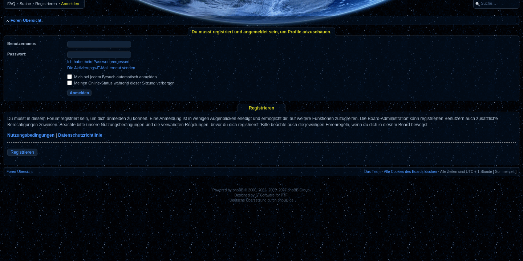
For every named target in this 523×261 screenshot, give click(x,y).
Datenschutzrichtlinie (80, 135)
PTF (284, 195)
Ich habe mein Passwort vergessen (98, 61)
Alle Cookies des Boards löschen (410, 172)
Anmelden (70, 3)
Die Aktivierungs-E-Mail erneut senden (101, 68)
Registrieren (46, 3)
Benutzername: (21, 43)
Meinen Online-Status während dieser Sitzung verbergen (120, 83)
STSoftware (265, 195)
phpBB (237, 190)
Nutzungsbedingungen (30, 135)
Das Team (372, 172)
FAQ (11, 3)
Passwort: (17, 54)
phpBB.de (285, 200)
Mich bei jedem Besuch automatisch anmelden (112, 77)
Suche (25, 3)
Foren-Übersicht (26, 20)
